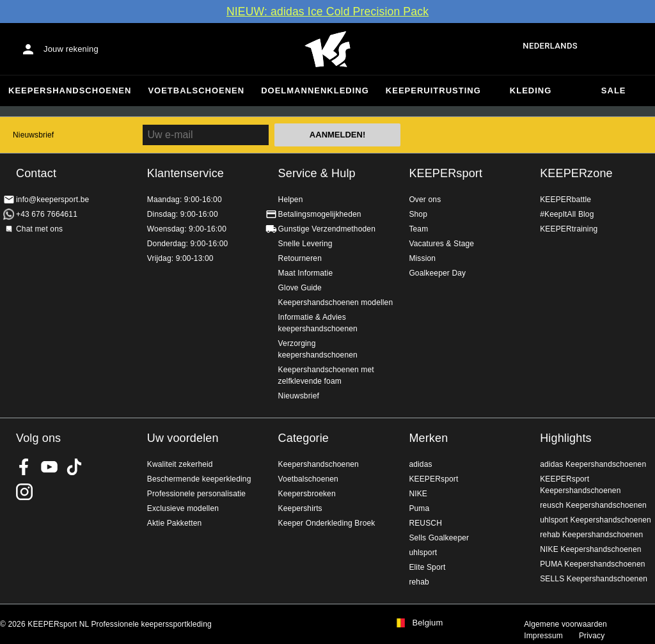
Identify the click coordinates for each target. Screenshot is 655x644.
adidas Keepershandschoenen (593, 464)
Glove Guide (300, 287)
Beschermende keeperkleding (199, 479)
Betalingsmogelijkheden (319, 214)
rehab (419, 581)
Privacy (591, 635)
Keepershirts (300, 508)
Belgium (427, 622)
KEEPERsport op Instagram (24, 491)
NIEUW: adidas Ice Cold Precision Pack (327, 11)
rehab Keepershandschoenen (591, 534)
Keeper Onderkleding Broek (326, 523)
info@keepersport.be (52, 199)
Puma (419, 508)
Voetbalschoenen (196, 90)
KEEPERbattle (565, 199)
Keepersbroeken (307, 493)
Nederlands (550, 46)
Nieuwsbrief (33, 134)
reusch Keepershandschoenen (593, 505)
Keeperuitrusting (433, 90)
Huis (327, 49)
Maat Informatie (305, 273)
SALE (613, 90)
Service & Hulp (317, 173)
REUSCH (425, 523)
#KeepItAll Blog (567, 214)
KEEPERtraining (568, 228)
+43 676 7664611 (46, 214)
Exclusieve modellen (183, 508)
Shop (418, 214)
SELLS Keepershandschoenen (593, 578)
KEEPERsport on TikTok (74, 467)
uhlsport (423, 552)
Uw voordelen (183, 438)
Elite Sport (427, 567)
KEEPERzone (576, 173)
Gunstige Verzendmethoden (326, 228)
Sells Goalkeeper (439, 537)
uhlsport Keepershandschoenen (595, 519)
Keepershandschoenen (69, 90)
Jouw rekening (71, 49)
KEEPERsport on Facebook (24, 467)
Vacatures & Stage (441, 243)
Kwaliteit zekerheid (180, 464)
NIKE (418, 493)
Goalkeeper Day (437, 273)
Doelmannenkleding (315, 90)
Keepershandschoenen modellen (335, 302)
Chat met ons (39, 228)
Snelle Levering (305, 243)
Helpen (290, 199)
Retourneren (300, 258)
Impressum (543, 635)
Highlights (566, 438)
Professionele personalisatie (196, 493)
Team (418, 228)
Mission (422, 258)
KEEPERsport (445, 173)
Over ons (425, 199)
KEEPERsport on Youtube (49, 467)
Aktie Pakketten (174, 523)
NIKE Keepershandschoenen (590, 549)
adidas (420, 464)
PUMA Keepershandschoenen (592, 564)
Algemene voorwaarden (565, 624)
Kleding (531, 90)
